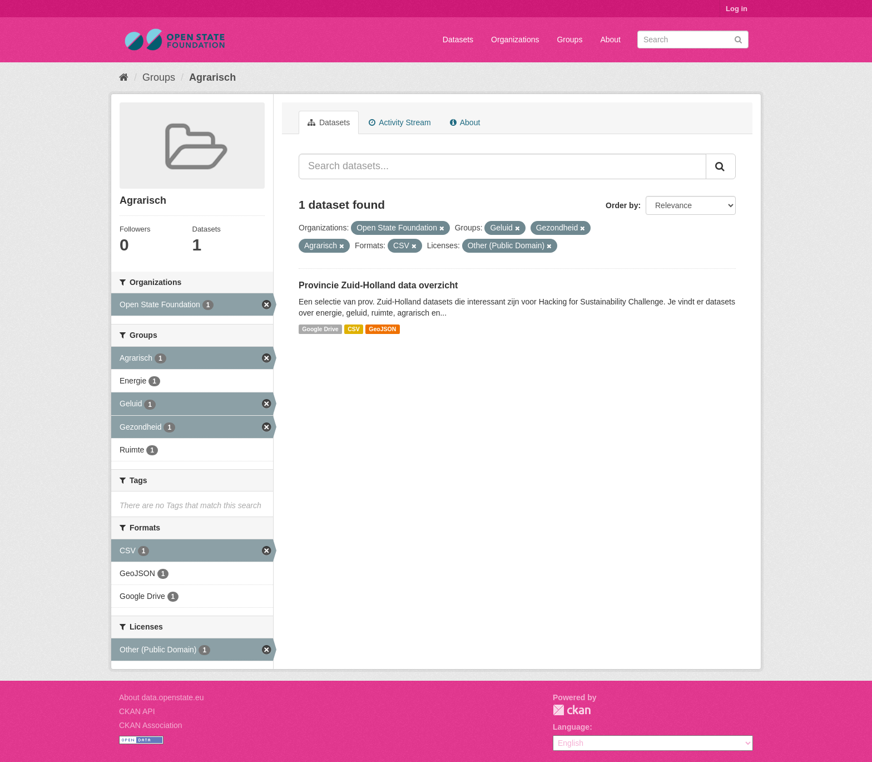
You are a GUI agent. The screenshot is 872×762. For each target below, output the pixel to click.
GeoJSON (382, 329)
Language (571, 726)
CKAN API (137, 711)
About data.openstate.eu (161, 697)
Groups (569, 39)
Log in (736, 8)
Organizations (515, 39)
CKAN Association (150, 725)
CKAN (572, 710)
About (610, 39)
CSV (354, 329)
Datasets (458, 39)
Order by (622, 205)
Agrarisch (212, 77)
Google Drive (320, 329)
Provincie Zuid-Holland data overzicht (378, 285)
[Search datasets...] (502, 166)
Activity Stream (399, 122)
